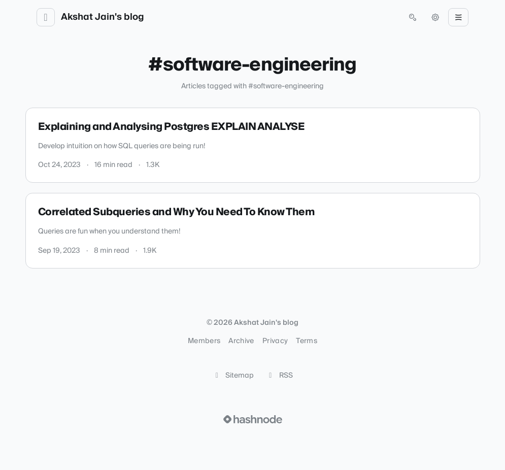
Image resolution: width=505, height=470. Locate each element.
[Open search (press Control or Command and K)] (412, 17)
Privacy (275, 341)
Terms (306, 341)
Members (204, 341)
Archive (241, 341)
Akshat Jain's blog (102, 17)
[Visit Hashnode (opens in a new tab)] (252, 419)
